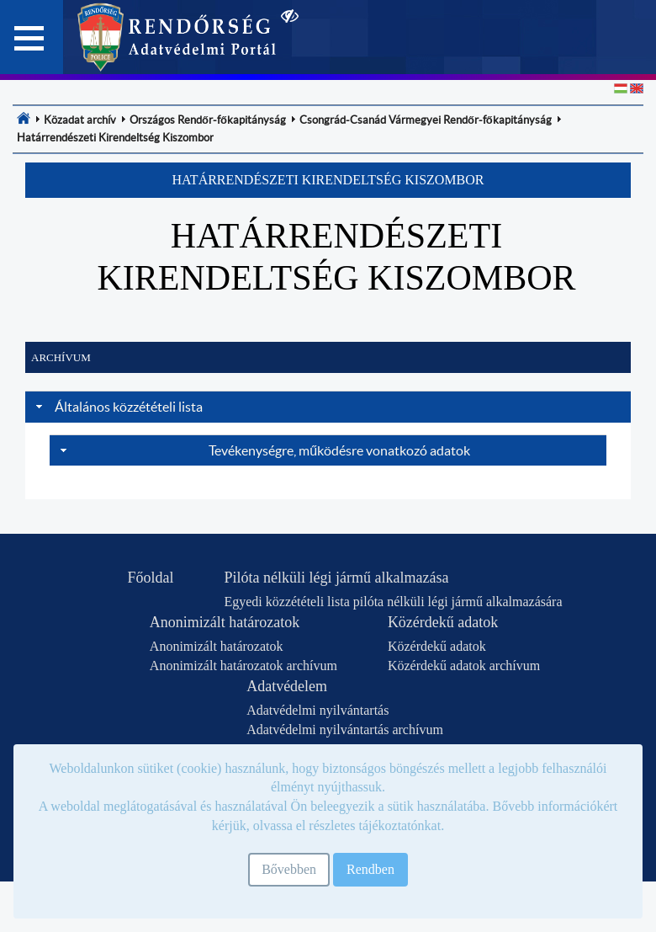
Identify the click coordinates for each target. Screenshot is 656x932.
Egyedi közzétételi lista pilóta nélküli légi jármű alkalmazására (393, 601)
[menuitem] (23, 117)
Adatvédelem (286, 686)
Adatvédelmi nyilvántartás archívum (344, 729)
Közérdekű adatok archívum (464, 665)
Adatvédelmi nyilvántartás (317, 710)
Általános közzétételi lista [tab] (117, 406)
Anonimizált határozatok (224, 622)
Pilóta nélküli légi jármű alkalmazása (336, 577)
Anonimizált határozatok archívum (243, 665)
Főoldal (150, 577)
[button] (328, 180)
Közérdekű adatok (443, 622)
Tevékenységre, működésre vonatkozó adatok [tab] (263, 450)
